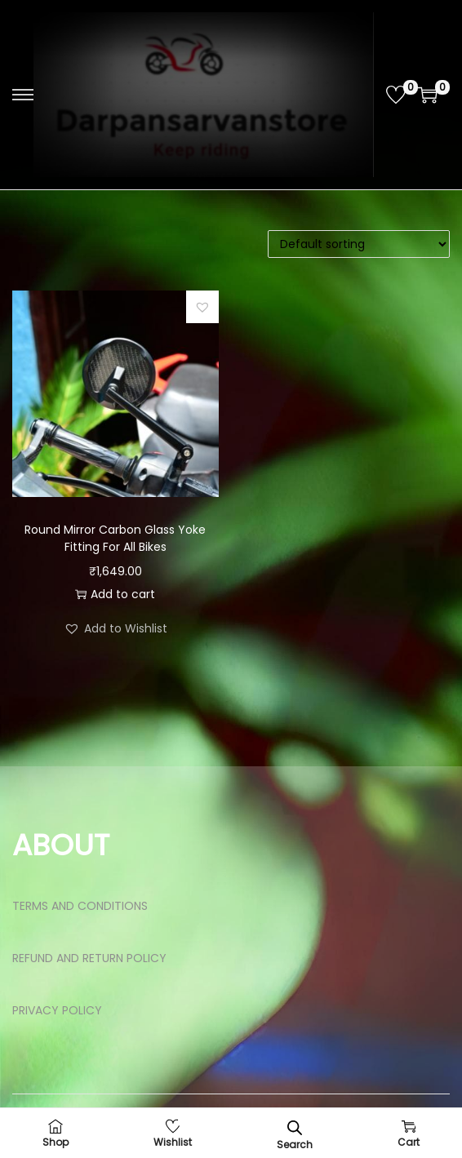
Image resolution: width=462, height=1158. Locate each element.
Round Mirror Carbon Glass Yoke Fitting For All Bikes (115, 538)
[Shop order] (359, 244)
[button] (202, 307)
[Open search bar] (295, 1127)
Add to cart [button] (115, 594)
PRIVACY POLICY (57, 1010)
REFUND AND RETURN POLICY (89, 958)
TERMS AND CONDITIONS (80, 906)
